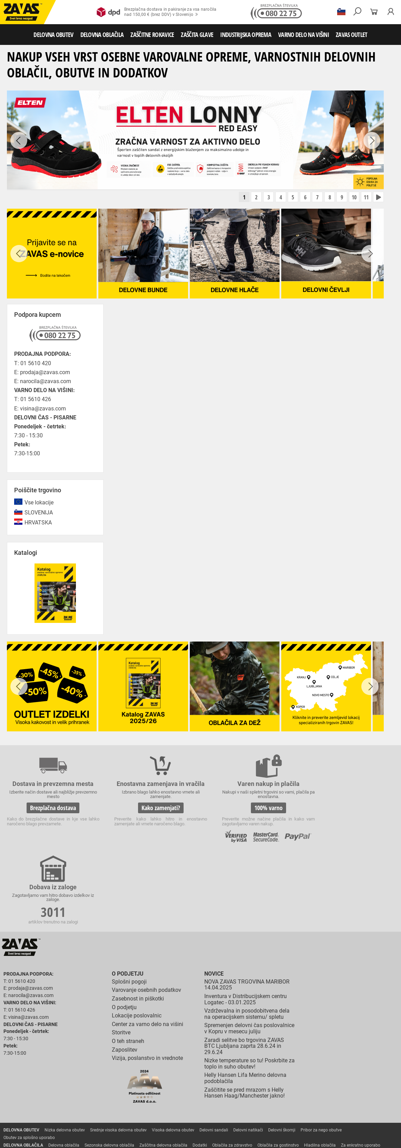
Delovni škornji (281, 1053)
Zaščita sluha (128, 1106)
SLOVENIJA (39, 513)
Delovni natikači (248, 1053)
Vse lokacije (39, 503)
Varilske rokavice (115, 1091)
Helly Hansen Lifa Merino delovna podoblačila (245, 1001)
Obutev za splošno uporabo (29, 1060)
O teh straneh (128, 964)
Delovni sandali (213, 1053)
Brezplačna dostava (49, 808)
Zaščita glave (158, 1106)
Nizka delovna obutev (65, 1053)
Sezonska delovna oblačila (109, 1068)
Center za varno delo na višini (147, 947)
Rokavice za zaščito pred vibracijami (237, 1091)
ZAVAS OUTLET (352, 34)
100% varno (250, 808)
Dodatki (200, 1068)
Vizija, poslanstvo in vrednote (147, 981)
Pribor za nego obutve (321, 1053)
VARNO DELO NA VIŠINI (303, 34)
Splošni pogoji (129, 904)
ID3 (349, 1138)
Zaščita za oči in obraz (60, 1106)
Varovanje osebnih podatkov (146, 913)
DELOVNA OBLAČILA (102, 34)
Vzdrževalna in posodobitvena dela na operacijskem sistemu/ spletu (247, 936)
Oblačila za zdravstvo (232, 1068)
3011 (350, 809)
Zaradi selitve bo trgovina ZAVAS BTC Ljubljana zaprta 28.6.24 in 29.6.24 (244, 969)
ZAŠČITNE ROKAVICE (152, 34)
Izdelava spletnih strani (300, 1138)
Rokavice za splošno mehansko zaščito (85, 1083)
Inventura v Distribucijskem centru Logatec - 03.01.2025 (245, 922)
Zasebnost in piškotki (138, 921)
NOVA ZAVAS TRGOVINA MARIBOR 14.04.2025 (247, 907)
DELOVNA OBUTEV (53, 34)
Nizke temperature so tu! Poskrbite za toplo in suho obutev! (249, 986)
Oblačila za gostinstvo (278, 1068)
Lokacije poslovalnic (137, 938)
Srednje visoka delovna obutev (118, 1053)
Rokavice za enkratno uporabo (304, 1091)
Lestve (111, 1121)
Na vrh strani (377, 1138)
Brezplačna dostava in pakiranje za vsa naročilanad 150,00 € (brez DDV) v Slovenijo (156, 12)
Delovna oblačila (63, 1068)
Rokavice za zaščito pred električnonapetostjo (282, 1098)
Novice (214, 896)
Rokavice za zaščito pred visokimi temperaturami (49, 1091)
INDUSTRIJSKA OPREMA (245, 34)
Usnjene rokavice (276, 1083)
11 (365, 197)
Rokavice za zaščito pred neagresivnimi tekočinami (50, 1098)
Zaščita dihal (98, 1106)
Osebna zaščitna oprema (76, 1121)
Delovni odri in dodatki (143, 1121)
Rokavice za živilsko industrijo (131, 1098)
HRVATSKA (38, 523)
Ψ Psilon (332, 1138)
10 (352, 197)
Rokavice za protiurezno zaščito (225, 1083)
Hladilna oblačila (320, 1068)
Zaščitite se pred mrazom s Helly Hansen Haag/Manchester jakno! (244, 1015)
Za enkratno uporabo (360, 1068)
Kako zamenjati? (149, 814)
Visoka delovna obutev (173, 1053)
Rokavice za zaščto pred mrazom (167, 1091)
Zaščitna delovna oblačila (163, 1068)
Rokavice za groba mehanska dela (159, 1083)
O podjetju (128, 896)
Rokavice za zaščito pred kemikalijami (199, 1098)
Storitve (121, 955)
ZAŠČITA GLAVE (197, 34)
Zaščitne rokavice (313, 1083)
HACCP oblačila (18, 1075)
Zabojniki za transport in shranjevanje (90, 1113)
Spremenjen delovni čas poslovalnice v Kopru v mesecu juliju (249, 951)
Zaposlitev (124, 972)
